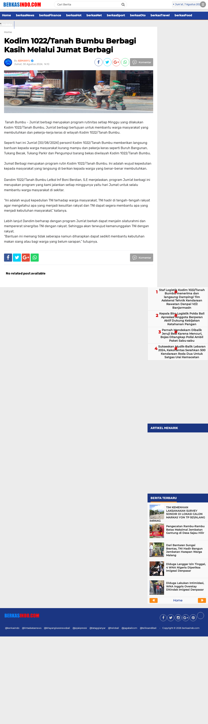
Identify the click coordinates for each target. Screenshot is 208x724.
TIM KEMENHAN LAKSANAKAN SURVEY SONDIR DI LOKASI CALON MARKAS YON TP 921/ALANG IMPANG (177, 514)
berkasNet (94, 15)
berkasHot (73, 15)
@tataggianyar (97, 628)
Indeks (7, 25)
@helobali (113, 628)
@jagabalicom (129, 628)
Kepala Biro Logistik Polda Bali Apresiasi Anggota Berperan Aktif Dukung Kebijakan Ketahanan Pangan (181, 319)
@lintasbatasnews (31, 628)
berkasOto (138, 15)
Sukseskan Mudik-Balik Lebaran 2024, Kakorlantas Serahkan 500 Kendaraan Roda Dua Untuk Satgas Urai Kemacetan (182, 352)
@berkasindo (12, 628)
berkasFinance (50, 15)
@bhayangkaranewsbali (57, 628)
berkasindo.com (191, 628)
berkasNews (25, 15)
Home (6, 15)
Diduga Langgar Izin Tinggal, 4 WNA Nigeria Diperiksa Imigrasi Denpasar (186, 567)
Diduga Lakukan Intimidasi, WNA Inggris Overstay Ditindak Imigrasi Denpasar (185, 586)
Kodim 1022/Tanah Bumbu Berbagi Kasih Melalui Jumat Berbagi (70, 45)
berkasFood (183, 15)
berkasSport (116, 15)
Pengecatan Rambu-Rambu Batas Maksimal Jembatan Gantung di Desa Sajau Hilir (185, 530)
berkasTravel (160, 15)
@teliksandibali (148, 628)
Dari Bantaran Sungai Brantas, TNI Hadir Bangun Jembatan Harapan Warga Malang (184, 550)
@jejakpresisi (80, 628)
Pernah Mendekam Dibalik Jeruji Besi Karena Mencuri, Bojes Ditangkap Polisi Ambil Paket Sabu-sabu (181, 335)
